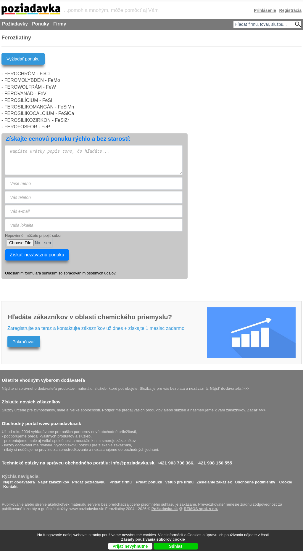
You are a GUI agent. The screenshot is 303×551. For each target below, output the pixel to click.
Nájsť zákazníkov (53, 480)
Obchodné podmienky (255, 480)
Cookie (285, 480)
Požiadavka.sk (165, 509)
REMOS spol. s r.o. (201, 509)
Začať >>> (256, 410)
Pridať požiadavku (89, 480)
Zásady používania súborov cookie (153, 539)
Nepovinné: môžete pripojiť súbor (33, 235)
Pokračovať (23, 341)
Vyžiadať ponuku (23, 58)
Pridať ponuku (149, 480)
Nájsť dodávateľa (19, 480)
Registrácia (290, 10)
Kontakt (10, 485)
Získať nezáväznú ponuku (37, 254)
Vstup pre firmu (179, 480)
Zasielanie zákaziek (214, 480)
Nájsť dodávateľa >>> (229, 388)
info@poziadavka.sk (132, 462)
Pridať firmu (120, 480)
